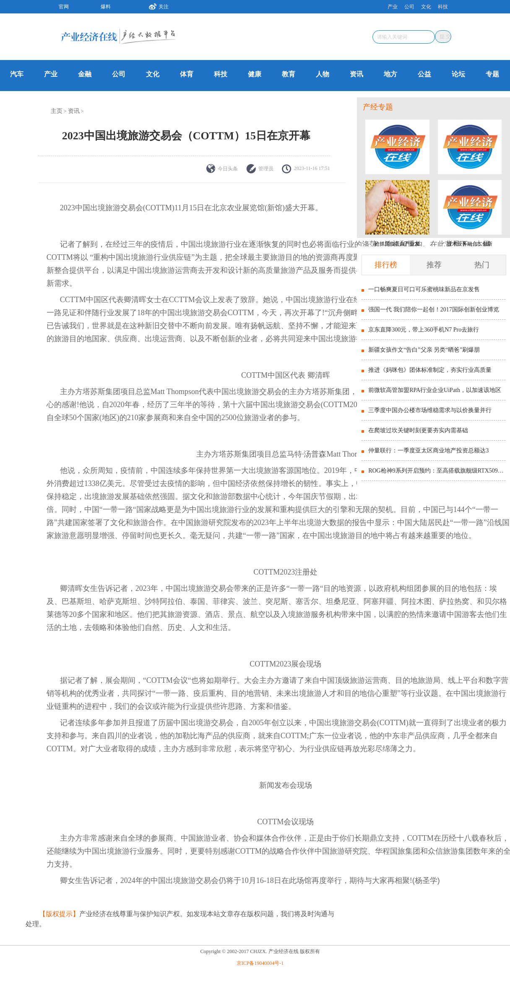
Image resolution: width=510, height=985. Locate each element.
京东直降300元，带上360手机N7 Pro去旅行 (423, 330)
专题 (492, 74)
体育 (186, 74)
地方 (390, 74)
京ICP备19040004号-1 (260, 963)
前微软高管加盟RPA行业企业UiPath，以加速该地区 (434, 390)
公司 (409, 7)
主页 (56, 111)
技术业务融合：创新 (469, 244)
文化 (426, 7)
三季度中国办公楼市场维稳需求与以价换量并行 (430, 410)
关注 (156, 5)
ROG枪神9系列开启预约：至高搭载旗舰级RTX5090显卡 (436, 471)
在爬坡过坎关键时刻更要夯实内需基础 (418, 430)
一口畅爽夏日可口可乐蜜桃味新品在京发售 (424, 289)
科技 (443, 7)
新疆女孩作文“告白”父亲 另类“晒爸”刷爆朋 (424, 350)
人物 (322, 74)
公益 (424, 74)
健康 (254, 74)
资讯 (356, 74)
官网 (64, 7)
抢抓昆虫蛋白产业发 (397, 244)
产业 (393, 7)
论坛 (458, 74)
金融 (84, 74)
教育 (288, 74)
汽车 (16, 74)
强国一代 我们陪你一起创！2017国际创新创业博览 (433, 309)
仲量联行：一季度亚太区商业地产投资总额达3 (428, 450)
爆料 (106, 7)
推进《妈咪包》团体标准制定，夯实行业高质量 (430, 370)
